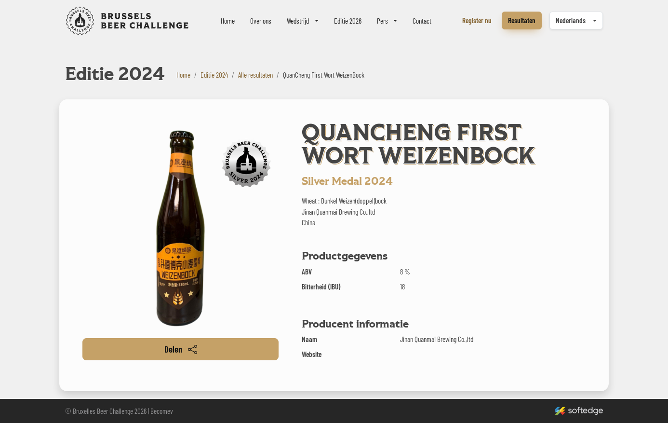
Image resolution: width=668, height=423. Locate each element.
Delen (180, 349)
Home (228, 20)
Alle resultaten (255, 74)
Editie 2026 (347, 20)
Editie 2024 (214, 74)
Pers (382, 20)
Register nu (477, 20)
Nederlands (571, 20)
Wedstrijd (298, 20)
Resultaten (521, 20)
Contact (422, 20)
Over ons (260, 20)
